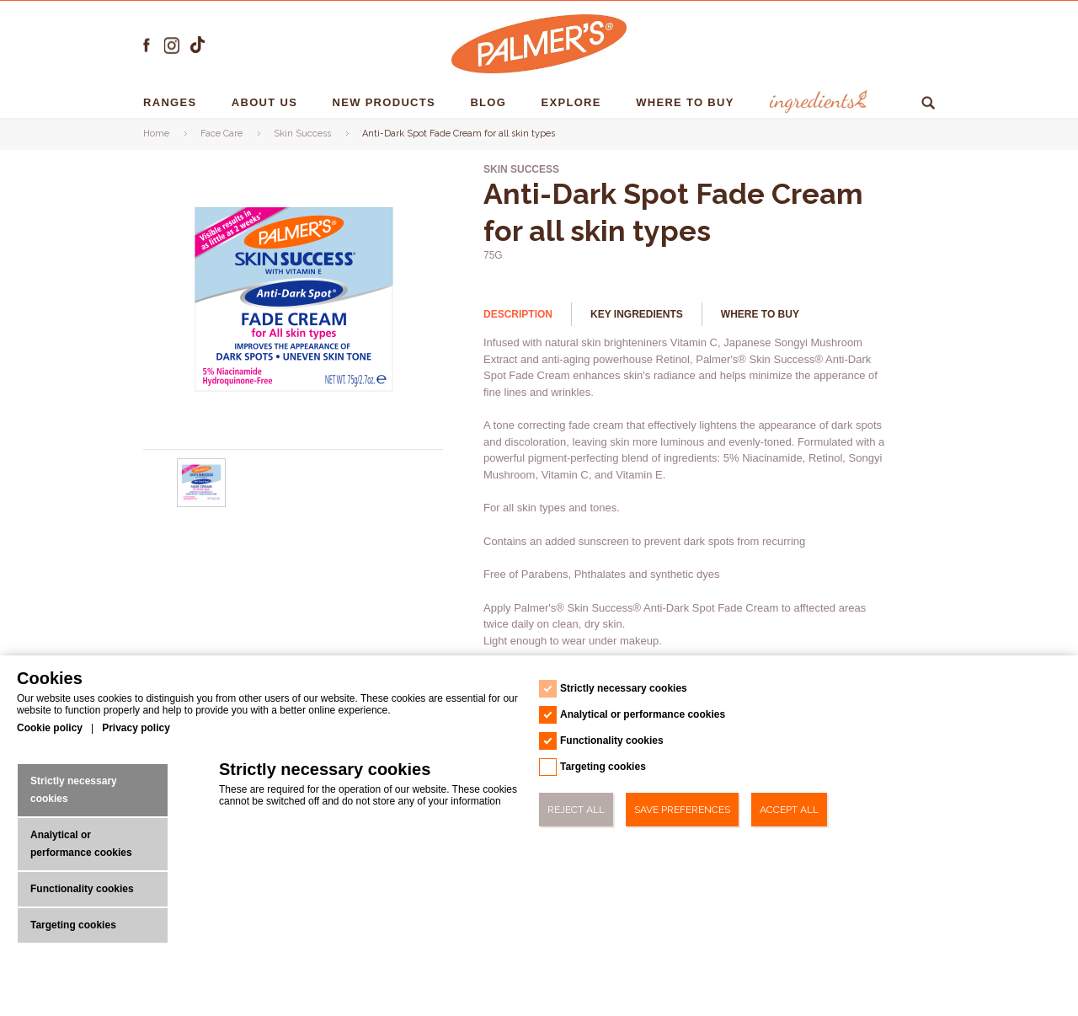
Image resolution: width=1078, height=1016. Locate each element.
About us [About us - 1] (267, 102)
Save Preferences (682, 809)
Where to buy (760, 314)
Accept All (789, 809)
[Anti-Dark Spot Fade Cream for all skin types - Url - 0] (202, 504)
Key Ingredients (636, 314)
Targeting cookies (73, 925)
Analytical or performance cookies (81, 843)
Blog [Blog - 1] (490, 102)
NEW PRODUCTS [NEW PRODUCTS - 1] (386, 102)
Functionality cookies (82, 889)
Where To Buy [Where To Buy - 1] (687, 102)
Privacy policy (136, 728)
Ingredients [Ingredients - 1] (814, 102)
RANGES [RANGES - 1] (171, 102)
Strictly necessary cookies (73, 790)
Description (517, 314)
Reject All (576, 809)
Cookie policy (50, 728)
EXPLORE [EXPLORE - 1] (574, 102)
